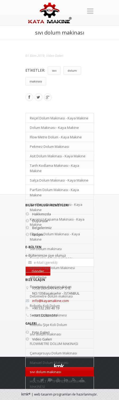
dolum (72, 70)
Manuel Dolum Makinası (49, 362)
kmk (26, 394)
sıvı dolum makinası (45, 371)
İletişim (34, 234)
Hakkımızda (38, 214)
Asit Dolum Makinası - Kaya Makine (57, 156)
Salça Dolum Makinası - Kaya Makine (59, 180)
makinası (36, 81)
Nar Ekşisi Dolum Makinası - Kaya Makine (56, 207)
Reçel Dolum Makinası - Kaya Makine (59, 118)
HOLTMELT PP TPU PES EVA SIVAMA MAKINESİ (57, 384)
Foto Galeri (37, 332)
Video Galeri (54, 55)
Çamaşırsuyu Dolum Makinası (53, 353)
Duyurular (36, 221)
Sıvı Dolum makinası (46, 248)
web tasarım (43, 394)
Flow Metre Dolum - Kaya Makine (56, 137)
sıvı (54, 70)
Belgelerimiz (38, 228)
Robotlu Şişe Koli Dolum (48, 324)
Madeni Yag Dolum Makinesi (52, 267)
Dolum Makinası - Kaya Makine (54, 127)
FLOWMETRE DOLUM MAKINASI (54, 343)
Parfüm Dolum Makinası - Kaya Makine (54, 192)
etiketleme (38, 277)
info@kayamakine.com (50, 300)
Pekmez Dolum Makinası (49, 146)
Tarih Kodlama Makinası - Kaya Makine (54, 168)
